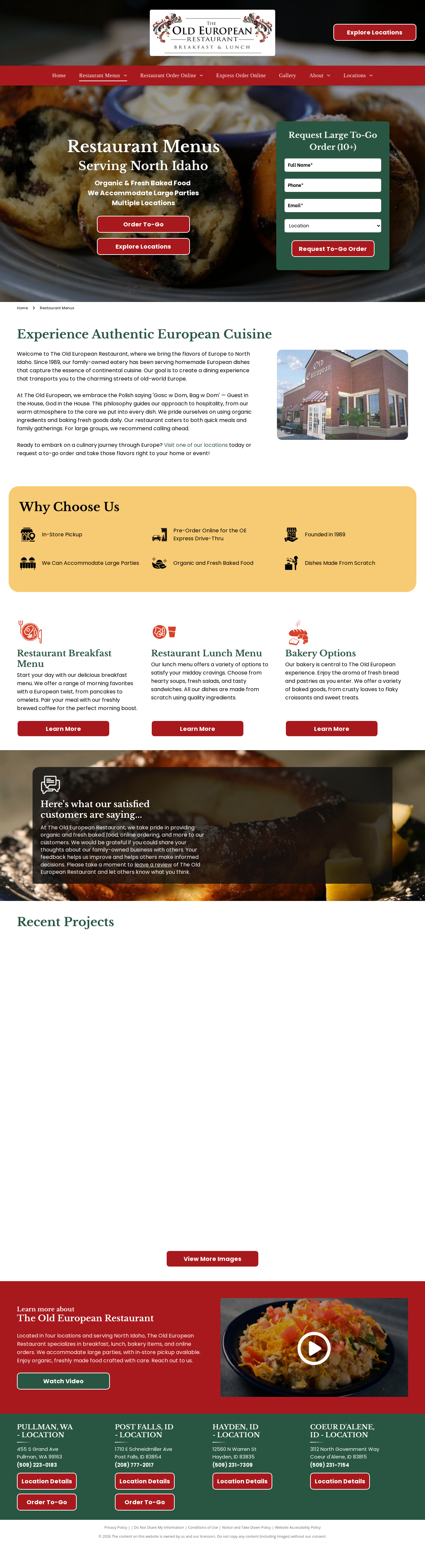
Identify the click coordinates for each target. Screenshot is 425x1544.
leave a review (153, 864)
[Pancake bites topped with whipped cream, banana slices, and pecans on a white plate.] (212, 989)
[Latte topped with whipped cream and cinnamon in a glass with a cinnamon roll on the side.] (83, 1191)
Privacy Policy (115, 1527)
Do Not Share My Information (159, 1527)
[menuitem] (58, 75)
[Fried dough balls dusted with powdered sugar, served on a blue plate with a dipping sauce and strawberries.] (342, 1090)
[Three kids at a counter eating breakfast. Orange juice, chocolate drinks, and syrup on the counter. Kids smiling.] (83, 989)
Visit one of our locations (196, 445)
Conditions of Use (203, 1527)
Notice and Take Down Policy (246, 1527)
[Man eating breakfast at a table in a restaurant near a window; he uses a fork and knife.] (212, 1090)
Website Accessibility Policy (298, 1527)
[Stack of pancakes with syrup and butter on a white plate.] (83, 1090)
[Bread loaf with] (342, 989)
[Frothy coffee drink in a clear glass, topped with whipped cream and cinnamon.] (212, 1191)
